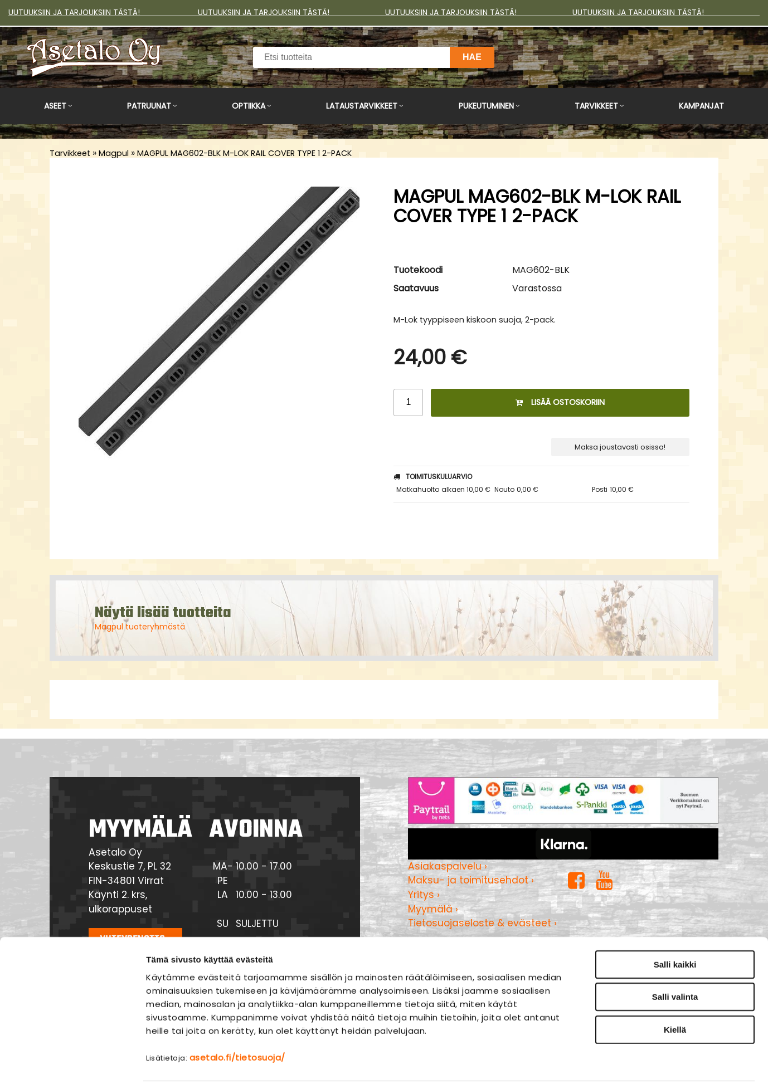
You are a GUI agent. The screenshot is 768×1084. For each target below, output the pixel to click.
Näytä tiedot (599, 1062)
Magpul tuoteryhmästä (140, 626)
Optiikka (248, 105)
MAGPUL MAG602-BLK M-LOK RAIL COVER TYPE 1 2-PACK (244, 153)
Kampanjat (701, 105)
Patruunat (149, 105)
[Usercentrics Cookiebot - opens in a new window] (72, 1062)
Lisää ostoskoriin (560, 402)
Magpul (114, 153)
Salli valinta (675, 956)
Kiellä (675, 988)
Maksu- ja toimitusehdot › (471, 880)
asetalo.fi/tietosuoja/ (237, 1016)
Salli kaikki (675, 923)
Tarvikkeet (596, 105)
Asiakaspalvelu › (447, 866)
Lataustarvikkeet (361, 105)
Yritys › (424, 894)
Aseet (55, 105)
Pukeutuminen (486, 105)
